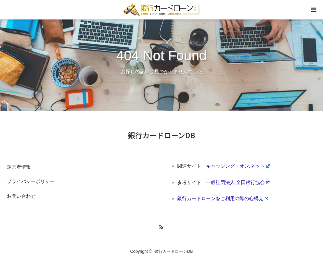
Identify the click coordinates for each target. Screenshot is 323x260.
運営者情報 (19, 167)
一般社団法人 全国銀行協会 (238, 182)
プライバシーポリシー (31, 181)
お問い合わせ (21, 196)
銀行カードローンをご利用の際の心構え (222, 198)
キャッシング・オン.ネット (238, 166)
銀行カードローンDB (161, 135)
